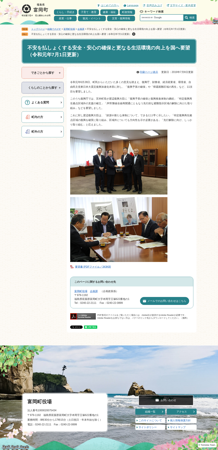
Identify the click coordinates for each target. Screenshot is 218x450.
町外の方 (37, 131)
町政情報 (127, 12)
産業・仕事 (65, 18)
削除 (133, 34)
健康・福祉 (109, 12)
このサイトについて (150, 420)
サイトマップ (178, 427)
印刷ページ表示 (149, 72)
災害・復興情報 (121, 18)
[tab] (43, 72)
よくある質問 (40, 102)
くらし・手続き (65, 12)
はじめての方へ (110, 5)
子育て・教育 (88, 12)
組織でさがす (54, 29)
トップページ (38, 29)
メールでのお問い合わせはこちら (166, 301)
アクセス (182, 411)
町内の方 (37, 117)
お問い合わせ (168, 400)
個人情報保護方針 (180, 420)
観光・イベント (92, 18)
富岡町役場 (69, 29)
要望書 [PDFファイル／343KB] (93, 266)
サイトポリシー (148, 427)
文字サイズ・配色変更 (183, 5)
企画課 (80, 29)
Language (132, 5)
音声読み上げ (154, 5)
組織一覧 (150, 411)
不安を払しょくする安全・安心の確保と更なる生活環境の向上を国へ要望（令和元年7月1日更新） (81, 34)
